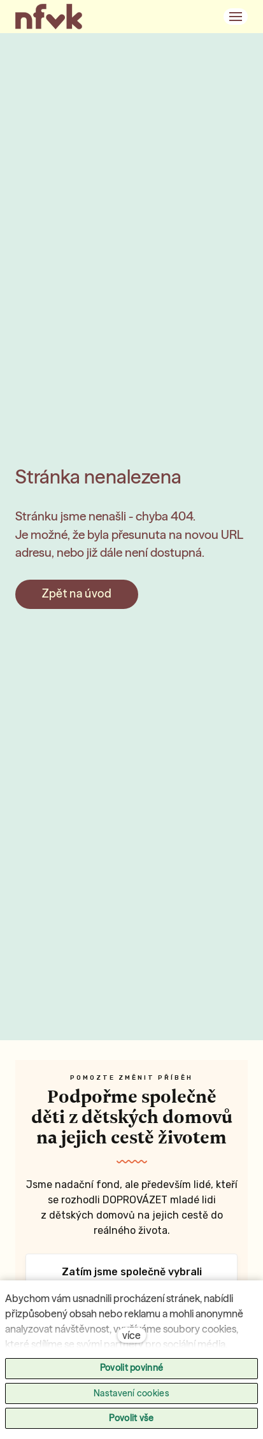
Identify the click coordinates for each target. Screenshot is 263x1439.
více (131, 1335)
